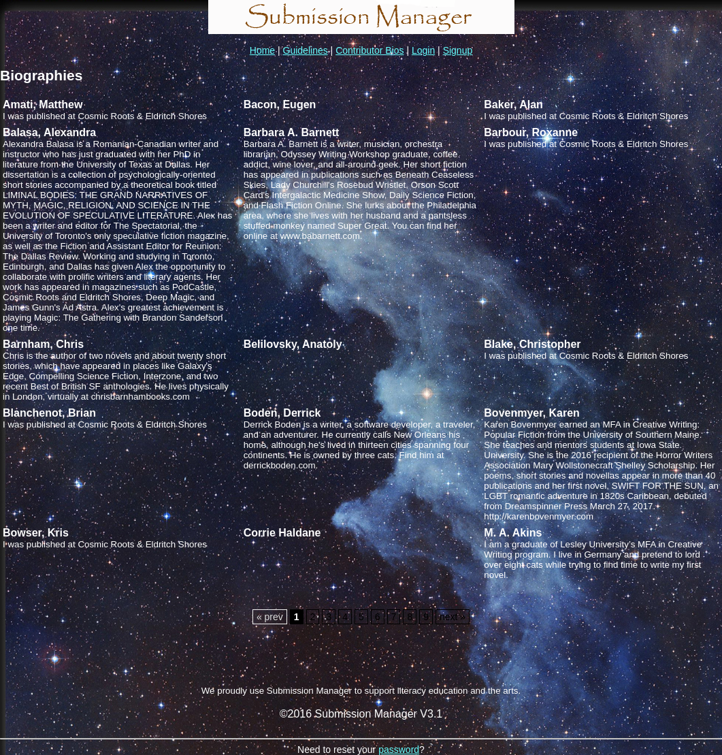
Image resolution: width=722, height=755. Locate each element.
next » (452, 616)
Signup (458, 50)
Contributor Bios (369, 50)
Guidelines (305, 50)
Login (423, 50)
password (398, 749)
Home (262, 50)
